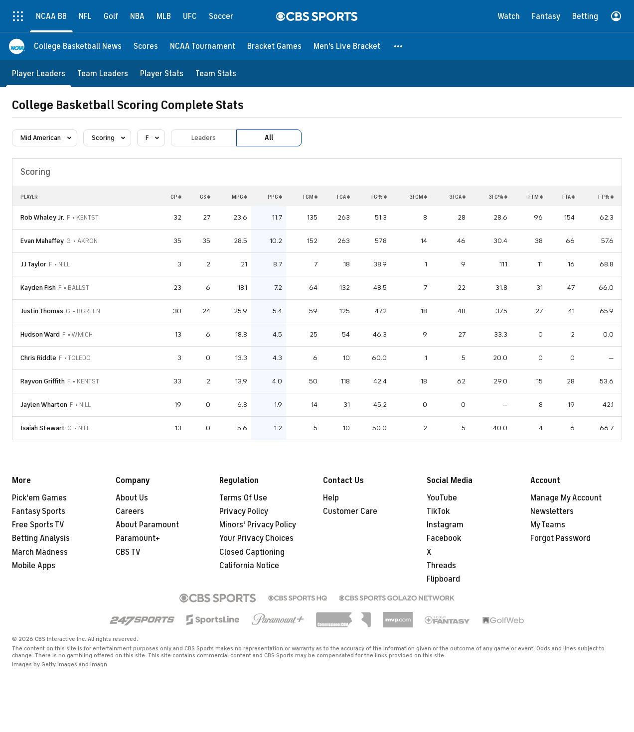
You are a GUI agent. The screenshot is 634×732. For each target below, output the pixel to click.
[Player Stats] (161, 73)
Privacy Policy (243, 511)
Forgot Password (560, 538)
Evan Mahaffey (42, 241)
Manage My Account (566, 498)
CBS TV (128, 552)
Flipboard (443, 579)
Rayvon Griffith (42, 381)
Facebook (444, 538)
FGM (310, 196)
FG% (379, 196)
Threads (441, 566)
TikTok (438, 511)
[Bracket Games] (274, 46)
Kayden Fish (38, 287)
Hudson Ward (40, 334)
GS (205, 196)
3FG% (497, 196)
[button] (398, 46)
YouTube (442, 498)
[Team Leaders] (102, 73)
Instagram (445, 525)
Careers (130, 511)
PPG (275, 196)
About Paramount (147, 525)
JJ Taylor (33, 264)
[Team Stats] (215, 73)
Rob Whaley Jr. (42, 217)
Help (331, 498)
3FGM (418, 196)
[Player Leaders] (38, 73)
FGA (343, 196)
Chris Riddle (38, 358)
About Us (132, 498)
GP (175, 196)
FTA (568, 196)
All (269, 137)
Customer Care (350, 511)
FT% (606, 196)
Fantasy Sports (38, 511)
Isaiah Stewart (42, 428)
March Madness (40, 552)
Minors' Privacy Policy (257, 525)
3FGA (457, 196)
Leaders (203, 137)
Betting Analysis (41, 538)
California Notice (249, 566)
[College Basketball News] (78, 46)
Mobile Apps (33, 566)
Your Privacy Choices (256, 538)
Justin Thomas (41, 311)
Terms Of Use (243, 498)
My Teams (547, 525)
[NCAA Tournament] (202, 46)
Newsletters (552, 511)
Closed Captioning (252, 552)
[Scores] (146, 46)
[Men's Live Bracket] (347, 46)
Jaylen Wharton (43, 404)
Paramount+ (138, 538)
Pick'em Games (39, 498)
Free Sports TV (38, 525)
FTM (535, 196)
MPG (239, 196)
